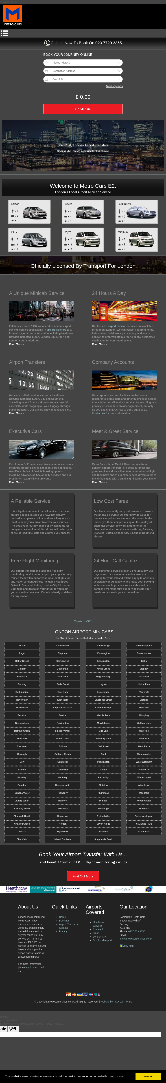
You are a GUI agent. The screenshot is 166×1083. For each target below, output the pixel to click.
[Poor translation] (13, 1029)
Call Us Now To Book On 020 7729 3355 (86, 43)
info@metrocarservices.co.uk (136, 938)
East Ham (63, 692)
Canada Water (22, 793)
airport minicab (117, 326)
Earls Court (62, 684)
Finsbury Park (62, 731)
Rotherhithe (103, 816)
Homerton (62, 816)
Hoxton (63, 824)
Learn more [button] (116, 1076)
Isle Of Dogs (103, 645)
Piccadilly (103, 777)
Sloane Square (144, 645)
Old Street (103, 746)
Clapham (62, 653)
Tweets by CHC (83, 621)
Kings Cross (103, 669)
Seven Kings (103, 824)
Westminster (144, 754)
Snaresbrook (144, 653)
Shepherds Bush (103, 839)
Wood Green (144, 800)
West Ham (144, 738)
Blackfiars (22, 738)
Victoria (144, 700)
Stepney (144, 669)
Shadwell (103, 831)
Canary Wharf (22, 800)
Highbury (63, 793)
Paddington (103, 762)
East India (62, 700)
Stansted (98, 929)
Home (62, 917)
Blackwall (22, 746)
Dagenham (62, 669)
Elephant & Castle (62, 707)
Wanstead (144, 707)
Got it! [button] (148, 1076)
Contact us (98, 413)
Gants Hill (62, 762)
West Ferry (144, 746)
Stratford (144, 676)
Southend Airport (102, 940)
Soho (144, 661)
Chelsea (22, 831)
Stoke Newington (144, 816)
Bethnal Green (22, 731)
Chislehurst (62, 645)
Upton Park (144, 684)
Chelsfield (22, 839)
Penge (103, 769)
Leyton (103, 684)
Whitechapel (144, 777)
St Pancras (144, 831)
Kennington (103, 653)
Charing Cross (22, 824)
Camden (22, 785)
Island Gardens (62, 839)
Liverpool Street (103, 700)
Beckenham (22, 707)
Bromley (22, 777)
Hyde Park (62, 831)
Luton (96, 933)
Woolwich (144, 808)
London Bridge (103, 707)
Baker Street (22, 661)
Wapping (144, 715)
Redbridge (103, 808)
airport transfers (56, 329)
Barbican (22, 676)
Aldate (22, 645)
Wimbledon (144, 785)
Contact (63, 927)
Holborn (62, 800)
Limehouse (103, 692)
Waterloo (144, 731)
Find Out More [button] (83, 876)
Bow (22, 762)
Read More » (16, 344)
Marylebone (103, 723)
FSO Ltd (118, 1001)
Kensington (103, 661)
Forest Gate (62, 738)
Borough (22, 754)
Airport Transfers (68, 924)
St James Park (144, 824)
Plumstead (103, 793)
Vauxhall (144, 692)
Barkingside (22, 692)
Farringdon (63, 723)
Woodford (144, 793)
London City (99, 936)
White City (144, 769)
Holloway (63, 808)
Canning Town (22, 808)
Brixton (22, 769)
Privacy (63, 931)
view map (128, 945)
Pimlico (103, 800)
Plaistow (103, 785)
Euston (63, 715)
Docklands (62, 676)
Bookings (64, 920)
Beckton (22, 715)
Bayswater (22, 700)
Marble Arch (103, 715)
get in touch (32, 967)
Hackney (62, 777)
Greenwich (62, 769)
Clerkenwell (62, 661)
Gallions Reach (62, 754)
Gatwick (97, 925)
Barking (22, 684)
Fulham (63, 746)
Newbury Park (103, 738)
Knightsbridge (103, 676)
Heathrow (98, 922)
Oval (103, 754)
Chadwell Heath (22, 816)
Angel (22, 653)
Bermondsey (22, 723)
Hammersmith (62, 785)
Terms (128, 1001)
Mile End (103, 731)
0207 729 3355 (136, 931)
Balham (22, 669)
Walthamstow (144, 723)
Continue (83, 109)
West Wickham (144, 762)
